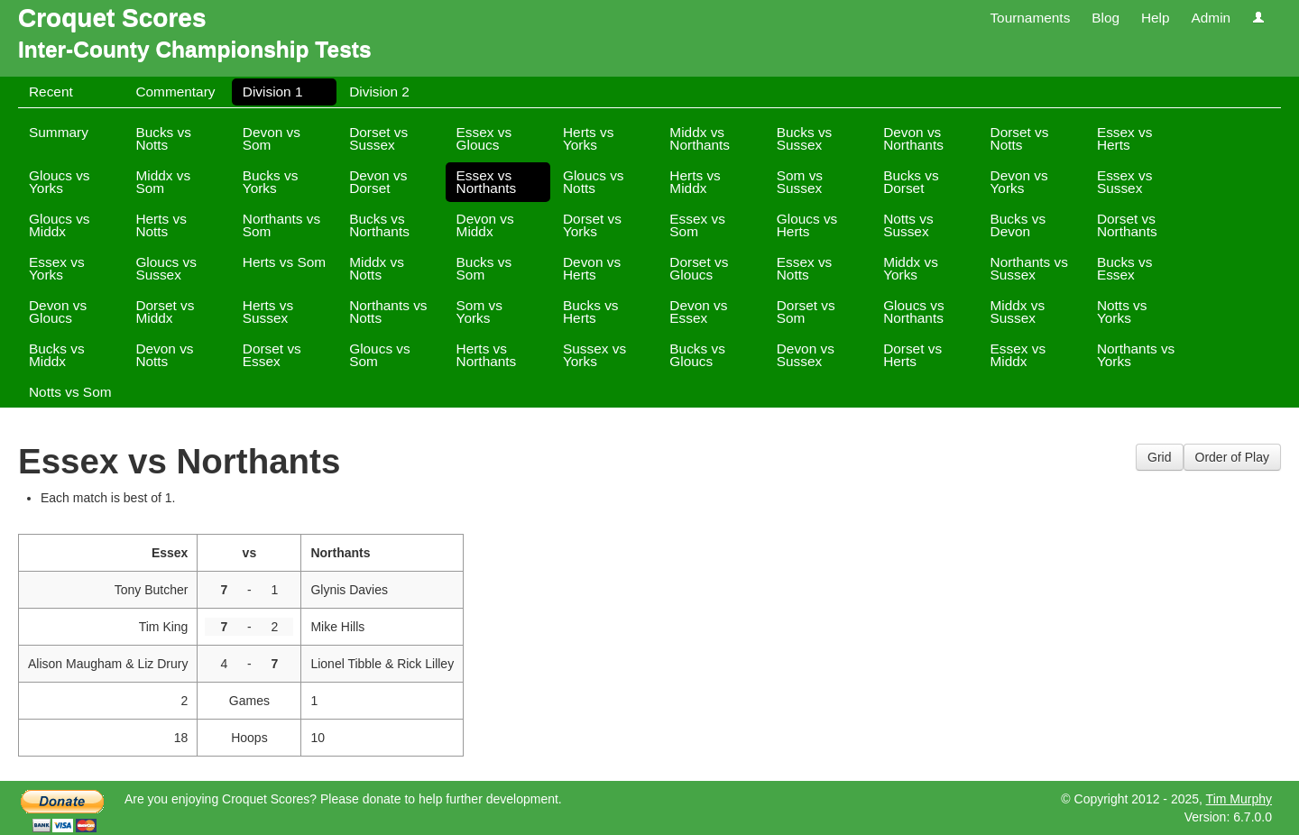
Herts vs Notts (160, 225)
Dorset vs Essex (272, 355)
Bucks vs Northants (379, 225)
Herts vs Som (284, 262)
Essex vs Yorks (57, 268)
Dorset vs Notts (1019, 138)
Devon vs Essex (698, 312)
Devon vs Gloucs (58, 312)
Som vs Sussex (800, 182)
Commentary (175, 91)
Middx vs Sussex (1018, 312)
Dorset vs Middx (164, 312)
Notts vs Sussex (908, 225)
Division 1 (273, 91)
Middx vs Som (162, 182)
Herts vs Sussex (268, 312)
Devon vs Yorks (1019, 182)
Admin (1210, 17)
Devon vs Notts (164, 355)
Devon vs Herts (592, 268)
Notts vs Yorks (1122, 312)
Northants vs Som (281, 225)
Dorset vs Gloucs (698, 268)
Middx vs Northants (699, 138)
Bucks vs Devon (1018, 225)
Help (1155, 17)
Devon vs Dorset (378, 182)
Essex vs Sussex (1125, 182)
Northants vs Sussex (1029, 268)
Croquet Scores (112, 18)
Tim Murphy (1239, 799)
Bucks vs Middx (57, 355)
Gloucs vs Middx (59, 225)
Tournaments (1030, 17)
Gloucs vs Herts (807, 225)
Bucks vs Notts (163, 138)
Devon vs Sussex (805, 355)
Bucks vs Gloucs (697, 355)
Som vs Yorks (479, 312)
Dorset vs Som (806, 312)
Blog (1105, 17)
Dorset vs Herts (912, 355)
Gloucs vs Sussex (166, 268)
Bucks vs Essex (1125, 268)
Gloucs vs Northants (913, 312)
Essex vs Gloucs (484, 138)
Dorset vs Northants (1127, 225)
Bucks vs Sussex (805, 138)
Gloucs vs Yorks (59, 182)
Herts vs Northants (486, 355)
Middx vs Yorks (910, 268)
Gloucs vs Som (379, 355)
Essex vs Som (697, 225)
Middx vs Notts (376, 268)
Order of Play (1232, 457)
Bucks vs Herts (591, 312)
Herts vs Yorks (588, 138)
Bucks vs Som (484, 268)
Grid (1159, 457)
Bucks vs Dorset (911, 182)
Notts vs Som (70, 391)
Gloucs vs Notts (593, 182)
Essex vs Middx (1018, 355)
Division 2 (379, 91)
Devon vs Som (271, 138)
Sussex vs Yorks (594, 355)
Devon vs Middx (485, 225)
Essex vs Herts (1125, 138)
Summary (58, 132)
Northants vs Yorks (1136, 355)
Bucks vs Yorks (271, 182)
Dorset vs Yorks (592, 225)
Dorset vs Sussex (378, 138)
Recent (51, 91)
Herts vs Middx (694, 182)
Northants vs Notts (388, 312)
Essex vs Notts (805, 268)
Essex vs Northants (486, 182)
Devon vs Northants (913, 138)
